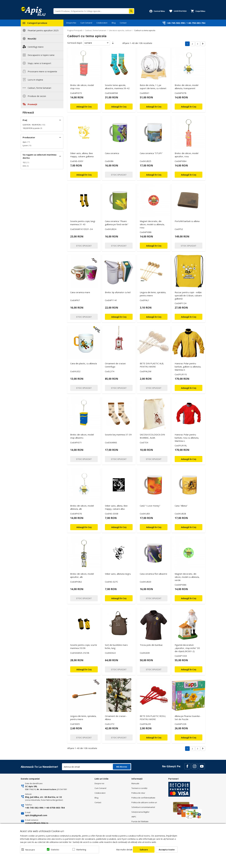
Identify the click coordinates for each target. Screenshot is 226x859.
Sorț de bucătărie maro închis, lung (116, 646)
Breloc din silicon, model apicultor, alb (82, 575)
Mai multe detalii (124, 849)
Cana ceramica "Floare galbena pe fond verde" (116, 223)
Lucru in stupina (35, 79)
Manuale (135, 783)
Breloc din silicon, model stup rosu (82, 87)
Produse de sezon (37, 96)
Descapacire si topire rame (41, 55)
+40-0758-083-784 (55, 807)
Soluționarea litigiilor (140, 812)
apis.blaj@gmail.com (36, 815)
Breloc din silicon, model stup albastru (82, 436)
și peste (31, 128)
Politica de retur (138, 793)
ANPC (133, 816)
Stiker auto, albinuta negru (118, 573)
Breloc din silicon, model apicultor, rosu (186, 155)
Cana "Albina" (181, 505)
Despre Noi (71, 22)
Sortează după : (75, 42)
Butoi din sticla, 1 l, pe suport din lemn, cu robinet (153, 87)
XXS (24, 166)
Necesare (30, 849)
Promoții (32, 104)
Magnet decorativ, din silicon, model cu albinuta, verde (187, 577)
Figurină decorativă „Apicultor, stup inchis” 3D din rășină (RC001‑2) (187, 648)
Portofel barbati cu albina (187, 221)
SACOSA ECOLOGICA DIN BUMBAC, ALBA (152, 436)
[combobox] (93, 11)
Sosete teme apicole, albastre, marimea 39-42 (117, 87)
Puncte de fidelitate (139, 821)
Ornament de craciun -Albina (116, 718)
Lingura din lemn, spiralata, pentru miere (153, 294)
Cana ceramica (112, 153)
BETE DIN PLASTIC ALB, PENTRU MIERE (152, 365)
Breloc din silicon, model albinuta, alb (82, 507)
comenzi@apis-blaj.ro (36, 822)
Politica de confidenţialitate (143, 797)
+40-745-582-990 (176, 22)
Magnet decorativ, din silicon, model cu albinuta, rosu (152, 224)
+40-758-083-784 (196, 22)
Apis (24, 142)
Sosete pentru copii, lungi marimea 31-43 (82, 223)
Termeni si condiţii (139, 788)
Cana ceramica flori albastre (153, 573)
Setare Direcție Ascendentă (113, 43)
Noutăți (32, 38)
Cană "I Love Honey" (150, 505)
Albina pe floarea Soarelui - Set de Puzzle (188, 718)
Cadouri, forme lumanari (39, 87)
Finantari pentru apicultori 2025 (43, 30)
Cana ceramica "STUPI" (151, 153)
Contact (123, 22)
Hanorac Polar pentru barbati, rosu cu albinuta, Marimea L (187, 437)
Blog (113, 22)
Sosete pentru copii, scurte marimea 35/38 (83, 646)
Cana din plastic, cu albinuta (83, 363)
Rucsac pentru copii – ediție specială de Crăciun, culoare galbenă (188, 295)
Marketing (81, 849)
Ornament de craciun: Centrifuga (115, 365)
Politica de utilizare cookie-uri (144, 802)
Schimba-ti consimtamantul (143, 807)
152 (24, 162)
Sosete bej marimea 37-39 (118, 434)
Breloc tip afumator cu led (117, 292)
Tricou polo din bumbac (151, 644)
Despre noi (99, 783)
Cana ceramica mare (80, 292)
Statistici (55, 849)
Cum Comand (86, 22)
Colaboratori (101, 22)
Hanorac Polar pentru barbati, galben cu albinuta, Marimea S (188, 366)
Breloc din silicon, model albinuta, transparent (186, 87)
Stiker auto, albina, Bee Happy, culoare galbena (82, 155)
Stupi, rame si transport (39, 63)
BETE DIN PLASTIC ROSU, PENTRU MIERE (153, 718)
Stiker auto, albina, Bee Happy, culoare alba (116, 507)
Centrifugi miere (36, 46)
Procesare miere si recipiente (42, 71)
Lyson (25, 145)
